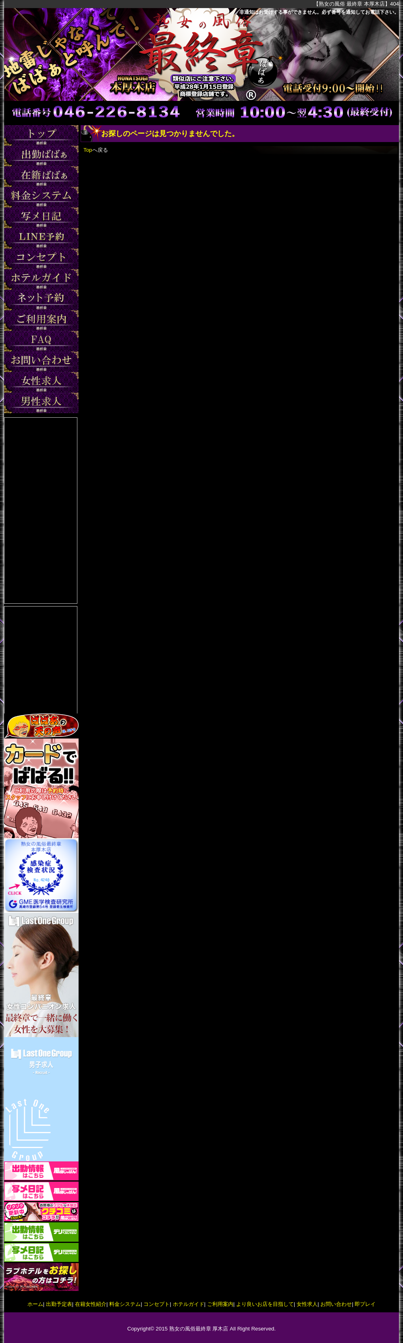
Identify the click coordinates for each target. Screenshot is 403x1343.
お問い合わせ (336, 1304)
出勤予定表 (59, 1304)
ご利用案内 (220, 1304)
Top (87, 150)
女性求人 (307, 1304)
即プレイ (365, 1304)
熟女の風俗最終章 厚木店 (199, 1329)
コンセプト (156, 1304)
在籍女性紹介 (90, 1304)
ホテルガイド (188, 1304)
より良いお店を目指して (265, 1304)
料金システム (125, 1304)
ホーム (35, 1304)
